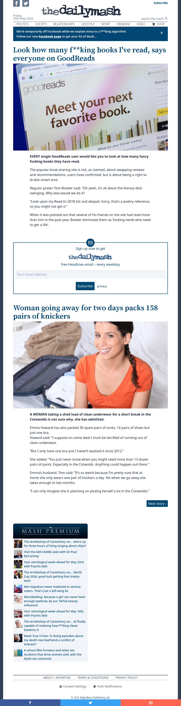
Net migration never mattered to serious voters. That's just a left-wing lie (52, 589)
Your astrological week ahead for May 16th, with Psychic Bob (54, 613)
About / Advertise (57, 678)
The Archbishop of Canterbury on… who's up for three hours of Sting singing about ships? (55, 544)
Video (141, 24)
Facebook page (50, 36)
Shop (158, 24)
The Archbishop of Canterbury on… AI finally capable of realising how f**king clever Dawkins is (55, 625)
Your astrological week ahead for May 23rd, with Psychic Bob (54, 564)
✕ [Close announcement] (161, 32)
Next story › (157, 503)
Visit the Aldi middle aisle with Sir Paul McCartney (50, 554)
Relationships (64, 24)
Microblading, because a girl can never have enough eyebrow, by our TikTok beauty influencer (54, 601)
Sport (105, 24)
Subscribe (85, 286)
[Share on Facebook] (30, 702)
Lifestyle (88, 24)
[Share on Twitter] (90, 702)
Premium (123, 24)
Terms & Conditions (93, 678)
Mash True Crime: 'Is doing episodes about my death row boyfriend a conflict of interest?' (53, 640)
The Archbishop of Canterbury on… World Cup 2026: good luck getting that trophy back (53, 576)
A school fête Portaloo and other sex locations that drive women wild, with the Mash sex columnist (53, 654)
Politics (22, 24)
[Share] (151, 702)
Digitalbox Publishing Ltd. (95, 697)
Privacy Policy (126, 678)
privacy (102, 286)
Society (41, 24)
